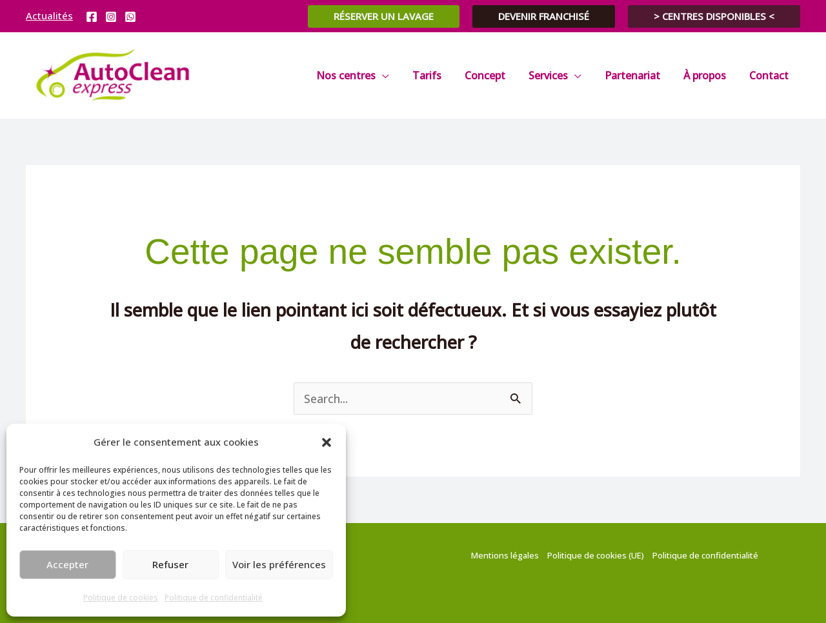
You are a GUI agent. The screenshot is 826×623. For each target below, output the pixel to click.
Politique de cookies (120, 597)
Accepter (67, 564)
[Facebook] (91, 17)
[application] (399, 75)
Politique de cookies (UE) (595, 555)
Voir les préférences (279, 564)
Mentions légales (505, 555)
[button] (326, 442)
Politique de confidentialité (214, 597)
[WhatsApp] (130, 17)
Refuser (170, 564)
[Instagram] (111, 17)
